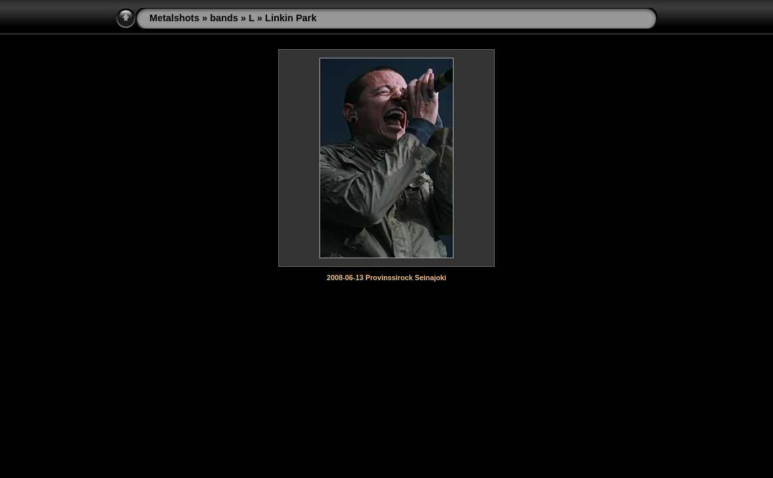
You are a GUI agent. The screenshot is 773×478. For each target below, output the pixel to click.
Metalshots (174, 18)
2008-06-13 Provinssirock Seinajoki (386, 277)
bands (224, 18)
